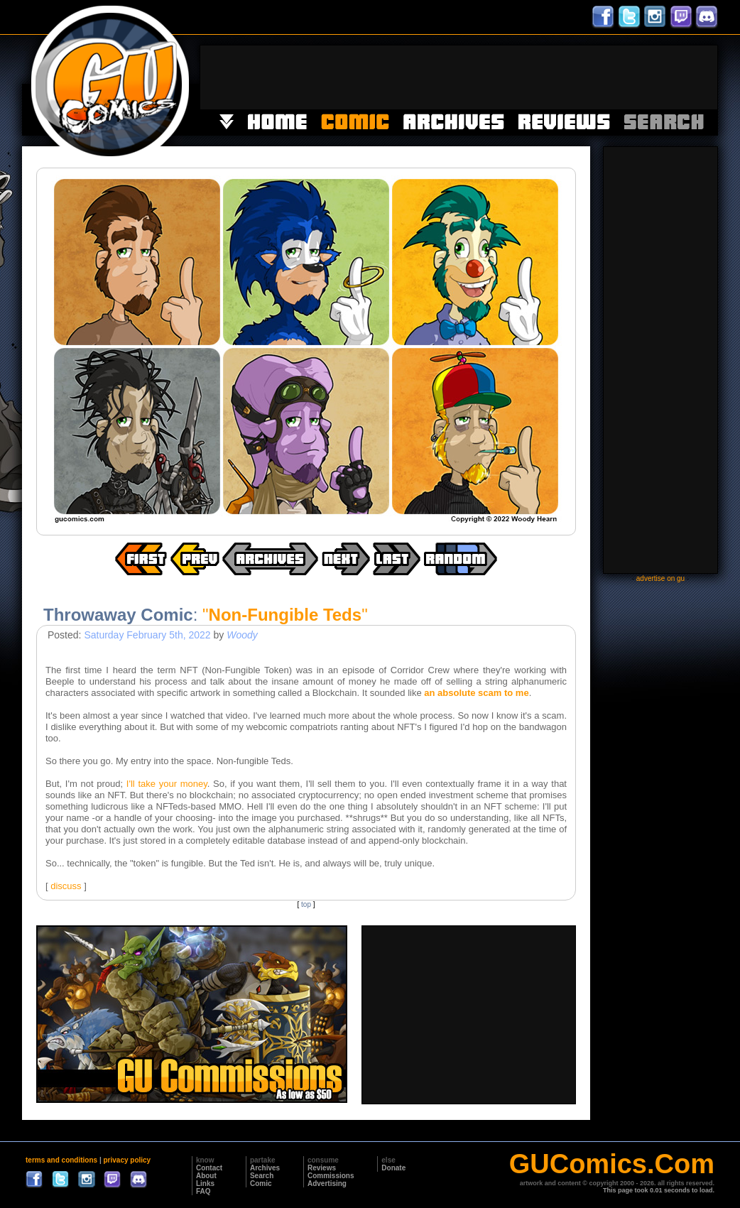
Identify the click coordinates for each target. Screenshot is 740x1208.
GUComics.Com (611, 1164)
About (206, 1176)
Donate (393, 1168)
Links (205, 1183)
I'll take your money (166, 783)
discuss (65, 886)
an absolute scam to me (476, 692)
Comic (261, 1183)
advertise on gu (660, 578)
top (306, 904)
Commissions (331, 1176)
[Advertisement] (458, 77)
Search (261, 1176)
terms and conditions (61, 1160)
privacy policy (127, 1160)
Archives (265, 1168)
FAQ (203, 1191)
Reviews (322, 1168)
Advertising (327, 1183)
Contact (209, 1168)
